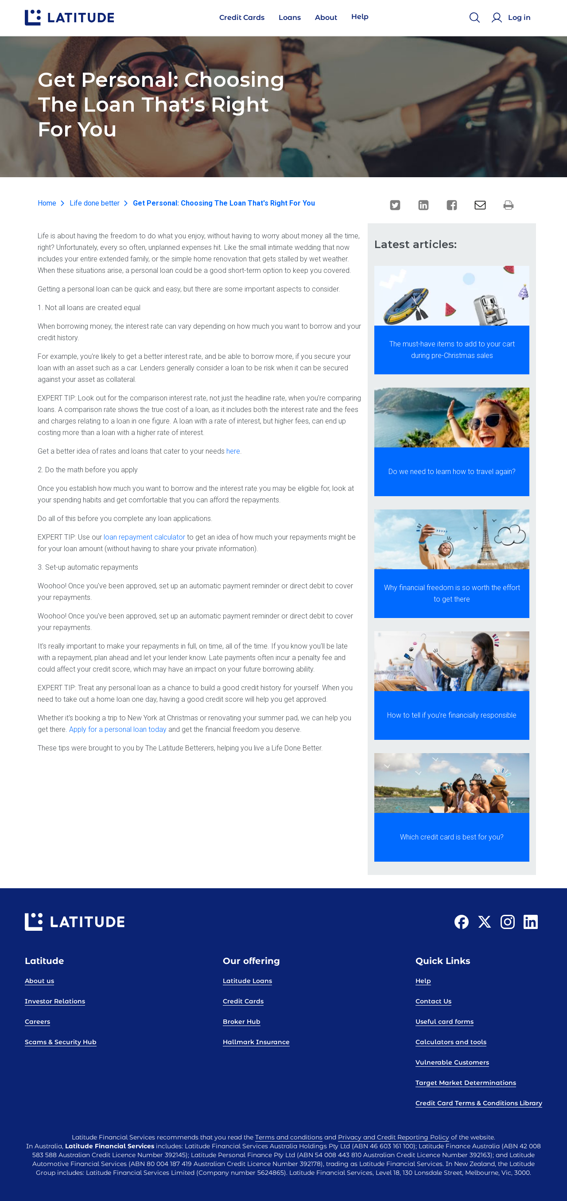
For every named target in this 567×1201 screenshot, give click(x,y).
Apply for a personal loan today (118, 729)
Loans (290, 17)
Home (47, 203)
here (233, 451)
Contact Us (433, 1001)
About (326, 17)
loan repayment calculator (144, 537)
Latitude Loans (247, 981)
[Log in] (512, 17)
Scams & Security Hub (61, 1042)
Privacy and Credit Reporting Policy (393, 1137)
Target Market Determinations (466, 1083)
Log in (519, 17)
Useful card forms (445, 1022)
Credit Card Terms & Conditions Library (479, 1103)
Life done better (95, 203)
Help (360, 16)
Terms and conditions (288, 1137)
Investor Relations (55, 1001)
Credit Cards (241, 17)
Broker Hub (241, 1022)
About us (39, 981)
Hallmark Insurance (256, 1042)
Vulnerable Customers (452, 1062)
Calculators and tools (451, 1042)
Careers (37, 1022)
